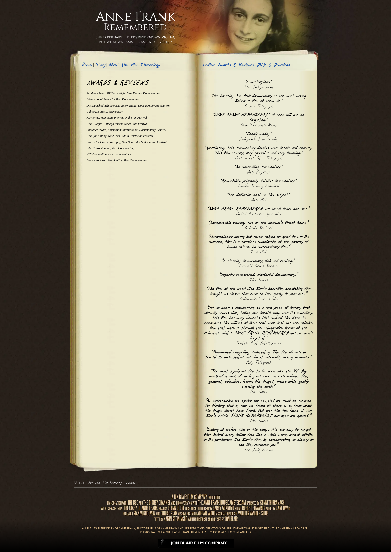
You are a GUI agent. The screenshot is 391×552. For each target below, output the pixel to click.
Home (87, 65)
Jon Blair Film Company (105, 482)
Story (100, 65)
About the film (122, 65)
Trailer (208, 65)
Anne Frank (135, 16)
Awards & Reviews (235, 65)
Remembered (135, 27)
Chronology (150, 65)
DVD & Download (273, 65)
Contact (131, 482)
